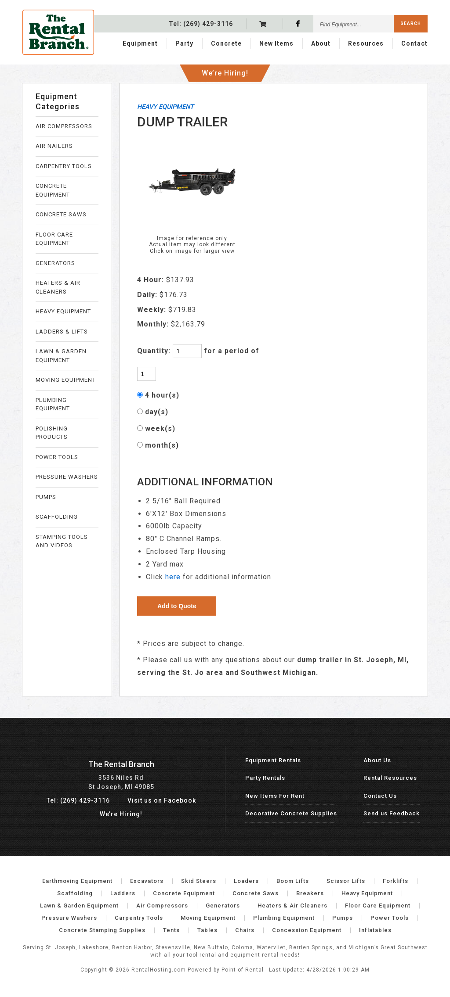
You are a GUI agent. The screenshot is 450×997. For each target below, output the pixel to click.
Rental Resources (390, 778)
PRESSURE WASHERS (67, 476)
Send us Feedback (391, 813)
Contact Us (380, 796)
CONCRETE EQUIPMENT (53, 190)
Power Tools (389, 918)
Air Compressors (162, 905)
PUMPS (46, 497)
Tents (171, 930)
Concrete (226, 42)
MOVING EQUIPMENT (66, 380)
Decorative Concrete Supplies (291, 813)
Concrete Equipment (184, 893)
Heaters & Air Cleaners (292, 905)
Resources (366, 42)
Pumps (342, 918)
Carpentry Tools (139, 918)
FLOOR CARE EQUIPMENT (54, 239)
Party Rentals (265, 778)
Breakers (310, 893)
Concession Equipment (306, 930)
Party (184, 42)
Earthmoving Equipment (77, 881)
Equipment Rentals (273, 760)
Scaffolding (75, 893)
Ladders (122, 893)
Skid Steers (198, 881)
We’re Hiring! (225, 70)
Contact (414, 42)
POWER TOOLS (57, 457)
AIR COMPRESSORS (64, 126)
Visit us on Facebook (161, 800)
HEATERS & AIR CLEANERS (58, 287)
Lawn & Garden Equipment (79, 905)
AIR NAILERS (54, 146)
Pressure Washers (69, 918)
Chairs (244, 930)
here (173, 577)
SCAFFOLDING (57, 516)
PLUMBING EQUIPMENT (53, 404)
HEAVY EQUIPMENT (63, 311)
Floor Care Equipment (377, 905)
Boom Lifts (292, 881)
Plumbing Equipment (284, 918)
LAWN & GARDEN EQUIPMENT (61, 355)
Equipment (140, 42)
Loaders (246, 881)
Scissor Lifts (346, 881)
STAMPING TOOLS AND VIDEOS (62, 541)
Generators (223, 905)
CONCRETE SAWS (61, 214)
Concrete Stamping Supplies (102, 930)
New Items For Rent (275, 796)
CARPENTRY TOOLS (64, 166)
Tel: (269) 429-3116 (78, 800)
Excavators (146, 881)
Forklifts (395, 881)
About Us (377, 760)
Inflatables (375, 930)
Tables (207, 930)
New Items (276, 42)
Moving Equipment (208, 918)
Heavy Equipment (367, 893)
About (320, 42)
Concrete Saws (255, 893)
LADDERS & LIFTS (62, 331)
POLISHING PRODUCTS (52, 433)
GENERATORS (55, 263)
